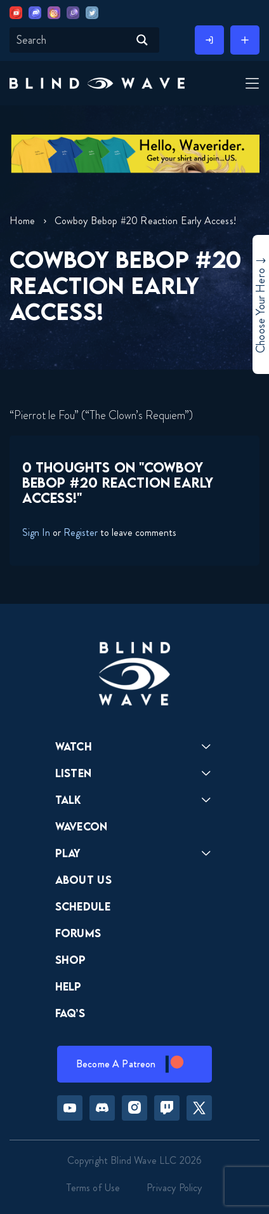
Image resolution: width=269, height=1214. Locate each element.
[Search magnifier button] (142, 40)
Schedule (83, 906)
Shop (70, 959)
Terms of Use (93, 1187)
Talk (68, 799)
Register (80, 532)
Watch (74, 746)
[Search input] (71, 40)
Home (23, 220)
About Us (83, 879)
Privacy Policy (174, 1187)
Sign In (36, 532)
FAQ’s (70, 1013)
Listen (73, 773)
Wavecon (81, 826)
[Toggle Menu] (250, 84)
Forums (78, 933)
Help (68, 986)
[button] (97, 83)
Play (68, 853)
